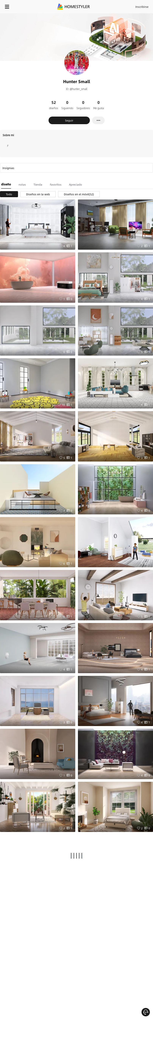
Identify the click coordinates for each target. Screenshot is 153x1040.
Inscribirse (141, 7)
